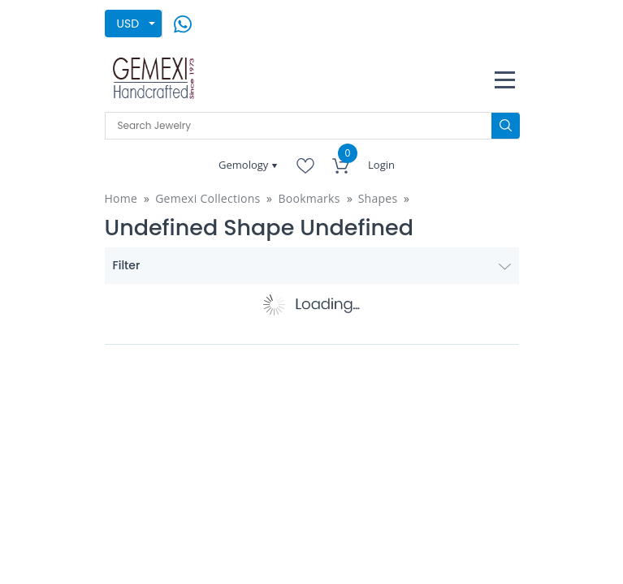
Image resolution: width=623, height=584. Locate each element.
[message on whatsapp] (183, 22)
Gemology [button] (244, 164)
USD (128, 23)
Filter (312, 265)
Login (381, 164)
